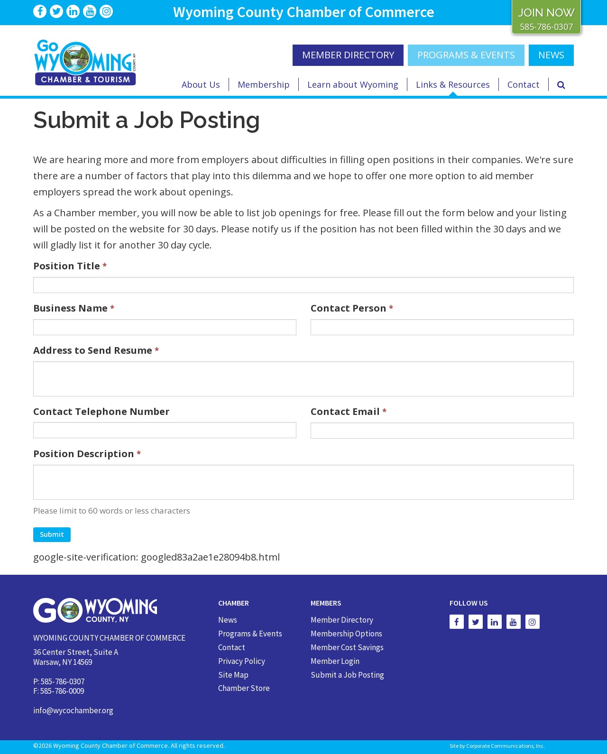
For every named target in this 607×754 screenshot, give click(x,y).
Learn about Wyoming (352, 84)
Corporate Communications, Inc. (505, 745)
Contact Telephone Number (101, 411)
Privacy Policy (241, 661)
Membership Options (346, 633)
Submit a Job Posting (347, 675)
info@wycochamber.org (73, 710)
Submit (52, 534)
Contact (523, 84)
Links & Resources (453, 84)
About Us (201, 84)
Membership (264, 84)
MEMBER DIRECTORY (348, 54)
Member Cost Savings (347, 647)
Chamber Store (244, 688)
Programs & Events (466, 54)
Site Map (233, 675)
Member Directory (342, 620)
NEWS (551, 54)
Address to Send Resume (96, 350)
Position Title (70, 265)
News (227, 620)
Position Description (87, 453)
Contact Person (352, 308)
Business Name (73, 308)
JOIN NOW (546, 12)
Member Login (335, 661)
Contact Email (348, 411)
